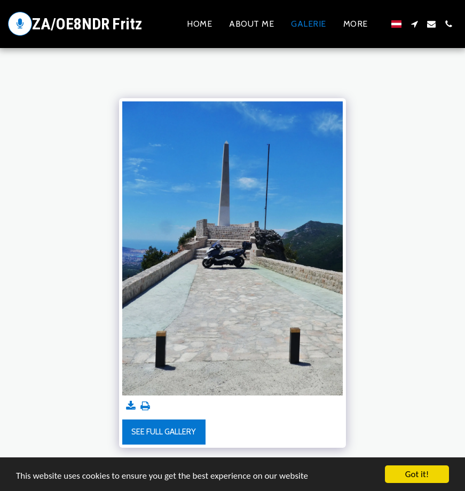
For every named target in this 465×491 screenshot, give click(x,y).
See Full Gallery (163, 432)
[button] (414, 24)
